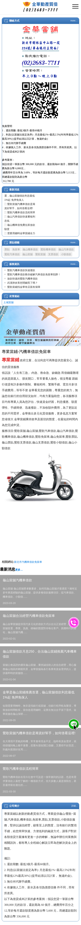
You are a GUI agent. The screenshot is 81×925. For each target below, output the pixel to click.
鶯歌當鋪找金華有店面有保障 (23, 286)
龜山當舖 (27, 254)
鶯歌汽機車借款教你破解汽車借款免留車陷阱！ (34, 274)
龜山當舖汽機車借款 (17, 580)
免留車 (16, 249)
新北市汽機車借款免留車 (28, 561)
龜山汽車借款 (66, 249)
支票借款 (53, 254)
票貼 (7, 249)
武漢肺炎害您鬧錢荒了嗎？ (22, 282)
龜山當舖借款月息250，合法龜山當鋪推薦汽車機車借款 (40, 654)
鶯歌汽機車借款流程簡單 (21, 212)
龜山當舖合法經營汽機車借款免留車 (29, 616)
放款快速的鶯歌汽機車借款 (22, 278)
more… (74, 20)
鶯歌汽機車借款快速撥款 (21, 270)
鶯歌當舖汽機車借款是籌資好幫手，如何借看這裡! (39, 733)
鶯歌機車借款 (48, 249)
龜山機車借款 (30, 249)
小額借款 (66, 254)
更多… (19, 569)
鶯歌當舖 (40, 254)
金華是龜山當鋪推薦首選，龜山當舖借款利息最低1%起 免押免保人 (19, 195)
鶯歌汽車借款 (12, 254)
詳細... (74, 806)
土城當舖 (8, 302)
